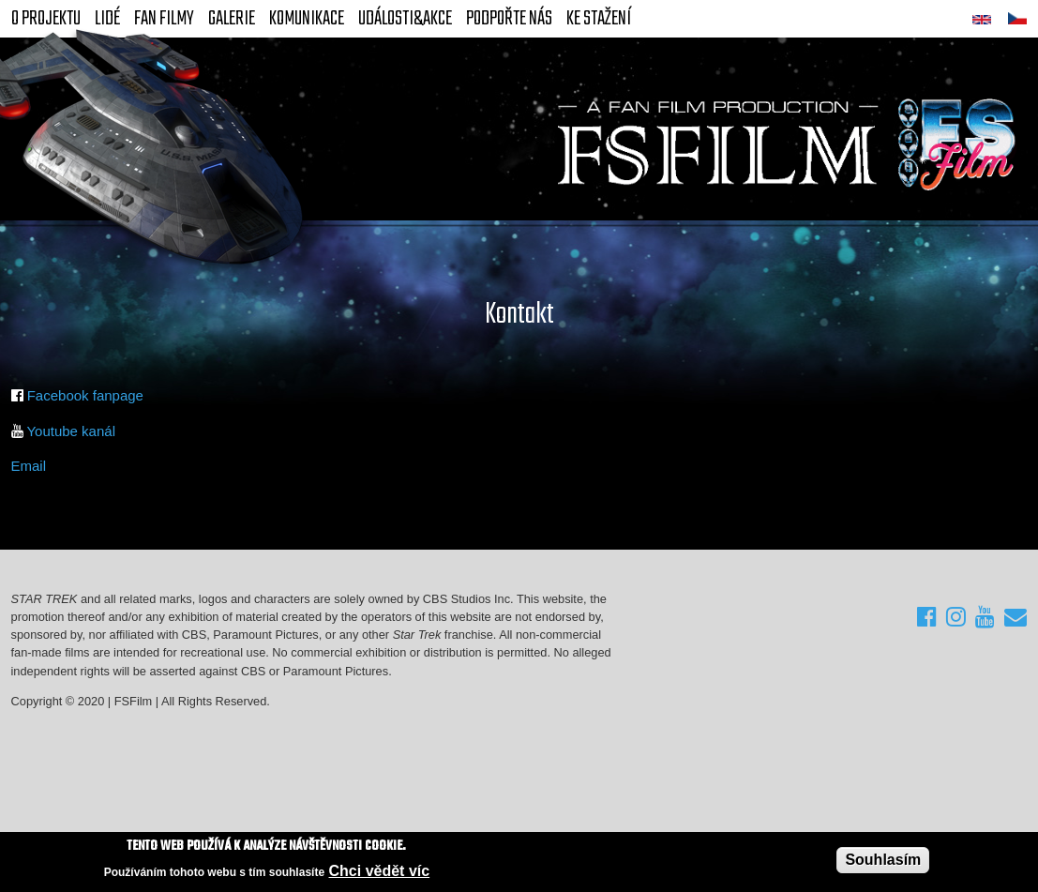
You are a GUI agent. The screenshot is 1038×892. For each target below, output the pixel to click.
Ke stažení (598, 19)
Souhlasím (883, 861)
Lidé (107, 19)
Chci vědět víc (379, 871)
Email (29, 466)
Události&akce (405, 19)
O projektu (46, 19)
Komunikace (306, 19)
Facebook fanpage (85, 395)
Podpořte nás (509, 19)
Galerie (231, 19)
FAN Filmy (164, 19)
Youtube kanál (70, 431)
